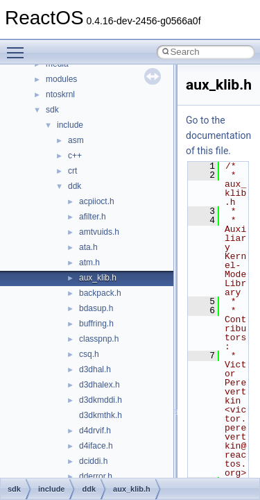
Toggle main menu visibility (19, 46)
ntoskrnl (60, 94)
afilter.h (92, 217)
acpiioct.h (96, 201)
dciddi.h (93, 461)
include (70, 125)
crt (72, 171)
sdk (52, 110)
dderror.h (95, 476)
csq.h (89, 354)
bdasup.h (96, 308)
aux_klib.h (97, 278)
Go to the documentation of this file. (218, 135)
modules (61, 79)
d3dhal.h (95, 369)
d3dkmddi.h (100, 400)
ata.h (88, 247)
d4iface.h (96, 446)
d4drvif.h (95, 430)
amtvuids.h (99, 232)
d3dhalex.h (99, 385)
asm (76, 140)
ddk (74, 186)
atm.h (89, 262)
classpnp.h (99, 339)
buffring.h (96, 323)
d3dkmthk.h (100, 415)
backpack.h (100, 293)
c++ (75, 155)
